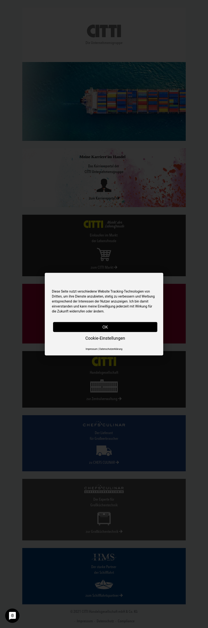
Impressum (91, 348)
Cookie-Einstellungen (105, 337)
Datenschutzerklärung (110, 348)
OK (105, 326)
